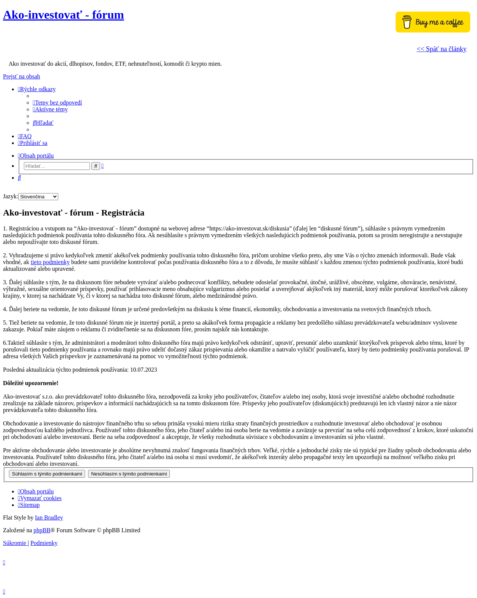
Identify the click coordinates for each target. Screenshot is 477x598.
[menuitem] (57, 102)
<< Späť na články (442, 49)
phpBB (42, 530)
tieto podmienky (50, 262)
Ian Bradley (49, 517)
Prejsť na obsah (21, 76)
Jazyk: (10, 196)
